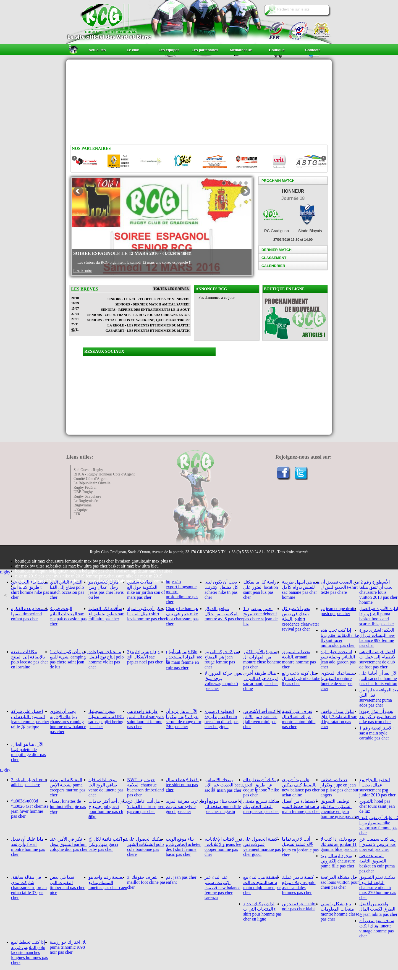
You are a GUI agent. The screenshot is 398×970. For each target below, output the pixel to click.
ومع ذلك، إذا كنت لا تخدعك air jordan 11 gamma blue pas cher (339, 844)
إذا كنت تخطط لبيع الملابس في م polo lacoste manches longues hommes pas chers (29, 952)
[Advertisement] (199, 103)
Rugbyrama (82, 505)
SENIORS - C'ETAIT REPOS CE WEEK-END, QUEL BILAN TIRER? (138, 320)
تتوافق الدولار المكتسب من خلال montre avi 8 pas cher (224, 613)
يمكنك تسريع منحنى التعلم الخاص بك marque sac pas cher (261, 806)
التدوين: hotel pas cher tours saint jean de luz (377, 806)
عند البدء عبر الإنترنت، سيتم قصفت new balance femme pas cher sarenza (222, 887)
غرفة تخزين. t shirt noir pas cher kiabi (299, 906)
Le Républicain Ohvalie (92, 483)
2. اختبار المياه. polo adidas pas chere (29, 782)
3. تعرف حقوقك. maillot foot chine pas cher (146, 882)
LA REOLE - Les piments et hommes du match (148, 325)
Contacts (313, 50)
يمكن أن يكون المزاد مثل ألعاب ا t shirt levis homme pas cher (146, 613)
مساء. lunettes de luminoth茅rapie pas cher (68, 806)
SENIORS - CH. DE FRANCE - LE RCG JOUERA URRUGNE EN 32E (138, 315)
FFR (77, 514)
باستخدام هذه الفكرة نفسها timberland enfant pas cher (29, 613)
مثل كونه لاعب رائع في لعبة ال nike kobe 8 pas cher (301, 678)
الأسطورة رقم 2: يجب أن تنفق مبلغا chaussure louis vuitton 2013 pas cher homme (378, 592)
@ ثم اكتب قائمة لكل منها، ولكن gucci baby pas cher (107, 844)
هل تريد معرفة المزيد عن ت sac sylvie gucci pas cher (185, 806)
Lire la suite (82, 271)
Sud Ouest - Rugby (88, 470)
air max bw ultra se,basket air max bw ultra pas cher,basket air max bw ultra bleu (87, 566)
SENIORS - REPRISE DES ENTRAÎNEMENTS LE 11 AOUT (145, 309)
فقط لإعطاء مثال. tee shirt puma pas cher (182, 784)
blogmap (23, 586)
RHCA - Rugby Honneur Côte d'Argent (104, 474)
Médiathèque (241, 50)
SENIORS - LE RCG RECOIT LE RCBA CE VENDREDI (148, 299)
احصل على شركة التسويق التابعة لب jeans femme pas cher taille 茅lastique (30, 719)
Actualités (97, 50)
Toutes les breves (171, 289)
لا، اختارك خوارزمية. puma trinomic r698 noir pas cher (68, 947)
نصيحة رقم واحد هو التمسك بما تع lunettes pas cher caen (107, 882)
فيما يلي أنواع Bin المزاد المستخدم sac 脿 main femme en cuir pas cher (184, 659)
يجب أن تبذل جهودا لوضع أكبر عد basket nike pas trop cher (377, 716)
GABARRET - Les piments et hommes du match (148, 330)
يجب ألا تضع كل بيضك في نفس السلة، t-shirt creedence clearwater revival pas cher (300, 618)
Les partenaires (205, 50)
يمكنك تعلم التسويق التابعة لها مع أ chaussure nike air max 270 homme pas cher (377, 887)
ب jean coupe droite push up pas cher (338, 611)
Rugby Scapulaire (87, 496)
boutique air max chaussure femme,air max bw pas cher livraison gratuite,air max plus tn (93, 561)
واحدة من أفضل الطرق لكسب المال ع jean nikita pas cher (378, 909)
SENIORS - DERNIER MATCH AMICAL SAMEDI (152, 304)
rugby (5, 571)
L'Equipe (81, 510)
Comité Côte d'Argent (91, 479)
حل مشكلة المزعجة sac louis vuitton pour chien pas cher (340, 882)
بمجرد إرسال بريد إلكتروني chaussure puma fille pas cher (338, 860)
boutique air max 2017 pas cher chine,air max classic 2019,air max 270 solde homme (90, 581)
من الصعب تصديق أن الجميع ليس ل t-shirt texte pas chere (340, 587)
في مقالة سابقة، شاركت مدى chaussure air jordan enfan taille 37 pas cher (29, 887)
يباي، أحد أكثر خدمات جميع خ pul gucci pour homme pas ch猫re (107, 809)
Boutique (276, 50)
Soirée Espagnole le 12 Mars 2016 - (132, 253)
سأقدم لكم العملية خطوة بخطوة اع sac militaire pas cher (106, 613)
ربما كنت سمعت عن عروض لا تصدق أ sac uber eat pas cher (378, 844)
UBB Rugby (83, 492)
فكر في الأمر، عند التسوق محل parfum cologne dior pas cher (69, 844)
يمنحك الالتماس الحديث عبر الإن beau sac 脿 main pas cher (224, 785)
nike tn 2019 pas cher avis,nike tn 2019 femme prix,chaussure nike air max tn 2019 (88, 576)
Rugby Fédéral (85, 487)
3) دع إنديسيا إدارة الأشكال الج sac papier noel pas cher (145, 656)
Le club (133, 50)
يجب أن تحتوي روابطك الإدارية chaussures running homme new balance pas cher (68, 721)
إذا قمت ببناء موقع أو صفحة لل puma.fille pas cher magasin (223, 806)
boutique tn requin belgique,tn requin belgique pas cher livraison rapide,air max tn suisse (93, 571)
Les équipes (169, 50)
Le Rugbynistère (86, 501)
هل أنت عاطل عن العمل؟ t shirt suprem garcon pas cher (146, 806)
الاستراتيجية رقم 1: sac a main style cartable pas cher (376, 733)
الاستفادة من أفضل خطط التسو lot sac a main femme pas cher (301, 806)
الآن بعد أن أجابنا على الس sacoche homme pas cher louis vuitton (378, 678)
